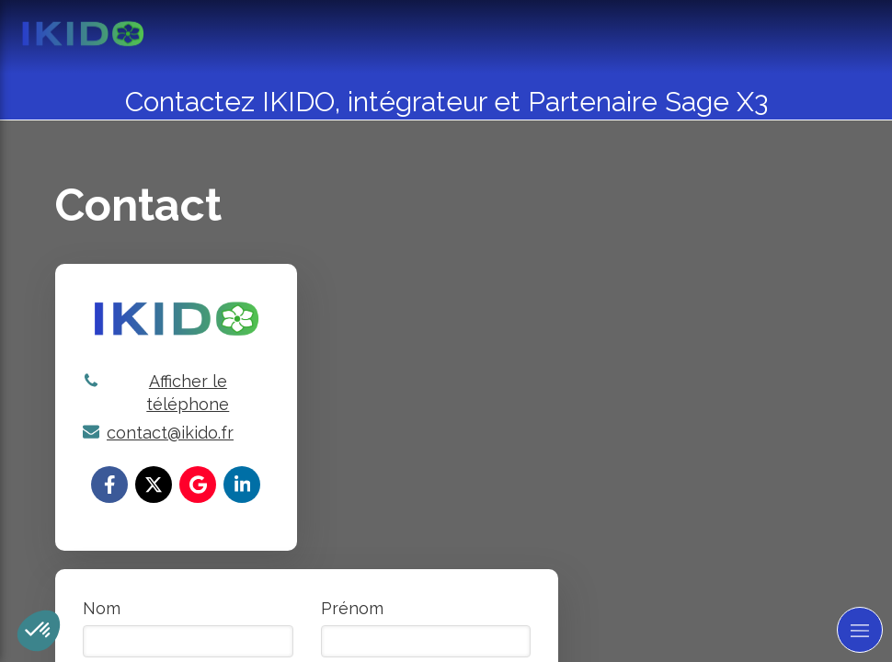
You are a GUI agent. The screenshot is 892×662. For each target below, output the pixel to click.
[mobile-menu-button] (860, 630)
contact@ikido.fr (170, 432)
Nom (101, 608)
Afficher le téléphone (187, 392)
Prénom (352, 608)
